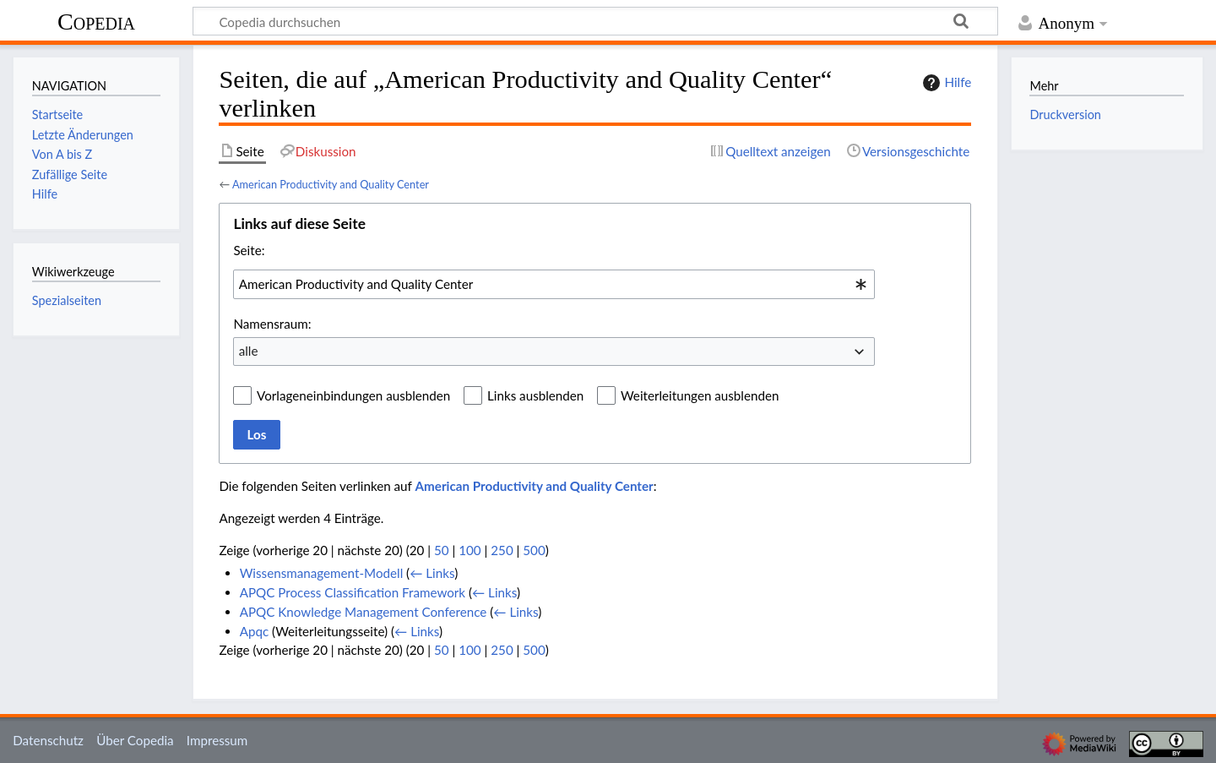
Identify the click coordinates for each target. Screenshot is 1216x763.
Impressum (217, 740)
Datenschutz (48, 740)
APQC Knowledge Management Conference (363, 611)
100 (469, 550)
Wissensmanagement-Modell (322, 572)
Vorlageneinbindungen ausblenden (353, 395)
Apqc (254, 631)
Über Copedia (134, 740)
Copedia (96, 21)
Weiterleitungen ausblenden (700, 395)
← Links (432, 572)
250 (502, 550)
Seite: (248, 250)
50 (441, 550)
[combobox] (554, 284)
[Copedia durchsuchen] (595, 21)
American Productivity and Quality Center (330, 184)
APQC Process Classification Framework (352, 592)
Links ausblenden (535, 395)
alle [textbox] (248, 350)
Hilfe (945, 82)
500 (534, 550)
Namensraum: (272, 323)
